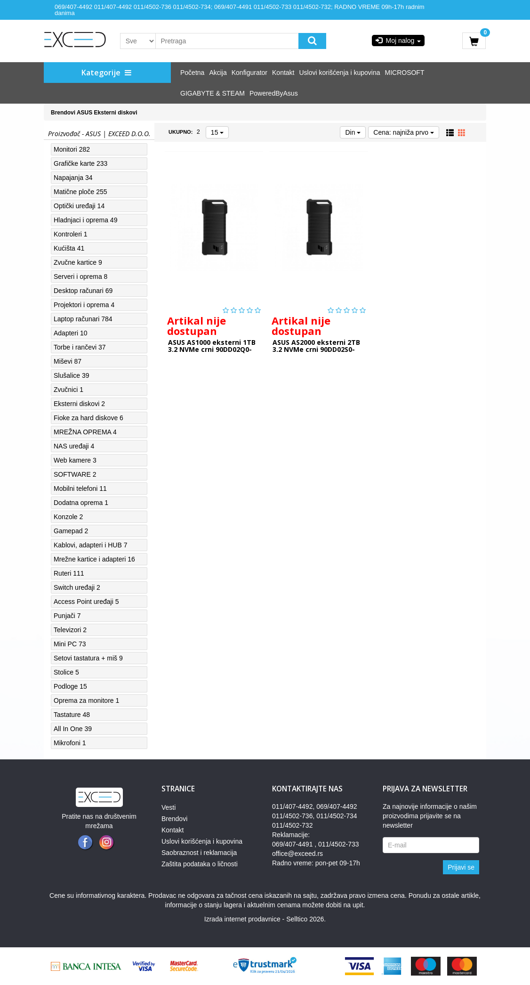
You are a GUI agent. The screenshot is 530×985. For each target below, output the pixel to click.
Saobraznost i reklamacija (199, 852)
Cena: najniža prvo (403, 132)
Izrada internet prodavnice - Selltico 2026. (265, 919)
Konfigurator (249, 72)
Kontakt (283, 72)
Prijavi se (461, 867)
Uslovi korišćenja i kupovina (339, 72)
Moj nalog (398, 40)
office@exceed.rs (297, 853)
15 (217, 132)
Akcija (217, 72)
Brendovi (63, 112)
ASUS (84, 112)
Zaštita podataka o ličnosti (199, 864)
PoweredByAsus (273, 93)
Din (353, 132)
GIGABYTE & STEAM (212, 93)
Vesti (168, 807)
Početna (192, 72)
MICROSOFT (404, 72)
